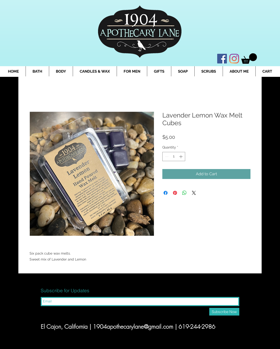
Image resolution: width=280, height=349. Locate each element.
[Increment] (181, 156)
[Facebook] (222, 58)
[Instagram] (234, 58)
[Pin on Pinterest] (175, 193)
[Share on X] (194, 193)
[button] (249, 58)
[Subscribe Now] (224, 312)
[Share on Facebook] (166, 193)
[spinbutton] (173, 156)
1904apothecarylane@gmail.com (133, 326)
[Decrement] (166, 156)
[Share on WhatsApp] (184, 193)
